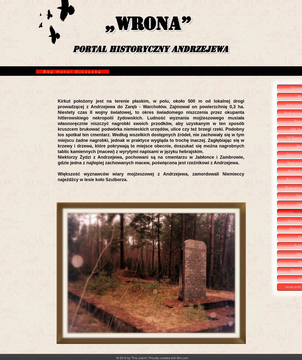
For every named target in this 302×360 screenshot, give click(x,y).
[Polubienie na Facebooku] (204, 189)
